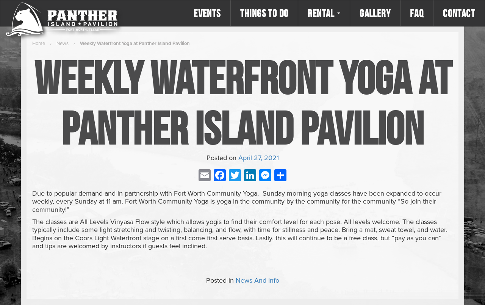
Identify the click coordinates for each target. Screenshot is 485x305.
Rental (324, 13)
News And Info (257, 280)
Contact (459, 13)
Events (207, 13)
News (62, 43)
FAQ (417, 13)
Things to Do (264, 13)
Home (38, 43)
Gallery (375, 13)
